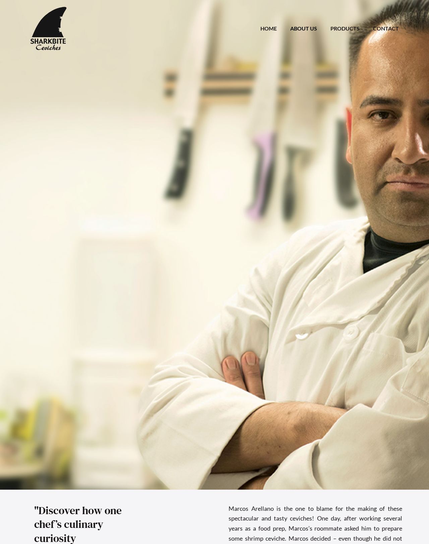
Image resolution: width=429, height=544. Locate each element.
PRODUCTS (345, 28)
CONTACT (386, 28)
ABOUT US (303, 28)
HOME (268, 28)
